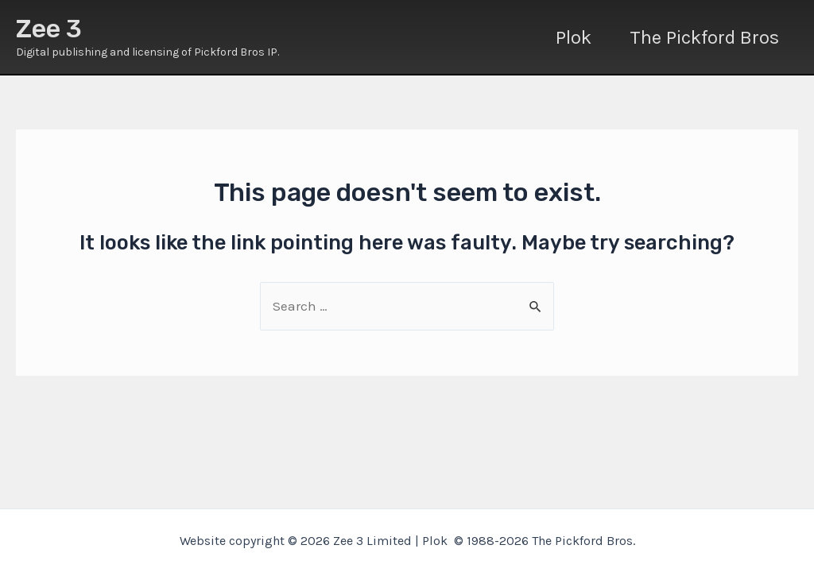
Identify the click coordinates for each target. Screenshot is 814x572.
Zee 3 (49, 29)
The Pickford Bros (704, 37)
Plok (573, 37)
